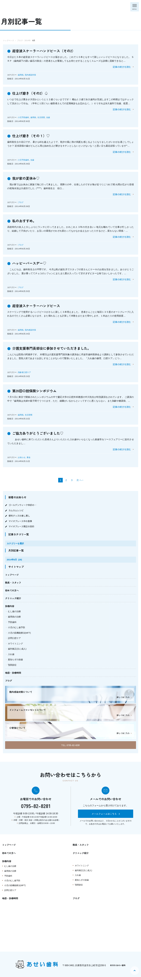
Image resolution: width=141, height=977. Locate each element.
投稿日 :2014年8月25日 (18, 291)
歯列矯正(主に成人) (17, 649)
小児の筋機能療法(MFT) (19, 633)
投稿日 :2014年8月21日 (18, 461)
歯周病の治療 (14, 616)
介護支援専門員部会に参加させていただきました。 (51, 348)
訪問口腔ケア (14, 638)
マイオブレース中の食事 (20, 521)
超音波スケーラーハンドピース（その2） (43, 50)
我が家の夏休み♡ (26, 178)
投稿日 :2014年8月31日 (18, 79)
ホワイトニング (15, 643)
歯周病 (20, 75)
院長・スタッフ (13, 582)
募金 (28, 457)
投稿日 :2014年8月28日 (18, 206)
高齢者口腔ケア (24, 372)
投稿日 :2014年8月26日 (18, 249)
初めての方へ (12, 590)
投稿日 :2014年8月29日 (18, 164)
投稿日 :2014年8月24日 (18, 334)
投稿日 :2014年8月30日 (18, 121)
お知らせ (21, 457)
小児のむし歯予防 (16, 627)
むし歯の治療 (14, 611)
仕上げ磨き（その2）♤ (30, 93)
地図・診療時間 (13, 672)
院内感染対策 (30, 75)
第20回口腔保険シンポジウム (34, 390)
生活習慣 (41, 117)
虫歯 (48, 117)
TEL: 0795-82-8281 (70, 745)
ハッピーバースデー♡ (29, 263)
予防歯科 (12, 622)
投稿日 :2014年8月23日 (18, 376)
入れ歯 (11, 654)
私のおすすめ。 (24, 220)
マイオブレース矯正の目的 (21, 526)
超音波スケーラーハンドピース (36, 305)
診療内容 (9, 606)
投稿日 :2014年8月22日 (18, 419)
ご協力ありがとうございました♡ (37, 433)
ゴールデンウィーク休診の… (22, 504)
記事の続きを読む (122, 67)
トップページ (12, 574)
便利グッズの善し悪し (19, 515)
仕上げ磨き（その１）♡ (31, 135)
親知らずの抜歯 (15, 659)
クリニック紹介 (13, 598)
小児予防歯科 (23, 117)
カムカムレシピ (16, 510)
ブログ (20, 202)
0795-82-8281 (36, 805)
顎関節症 (12, 665)
